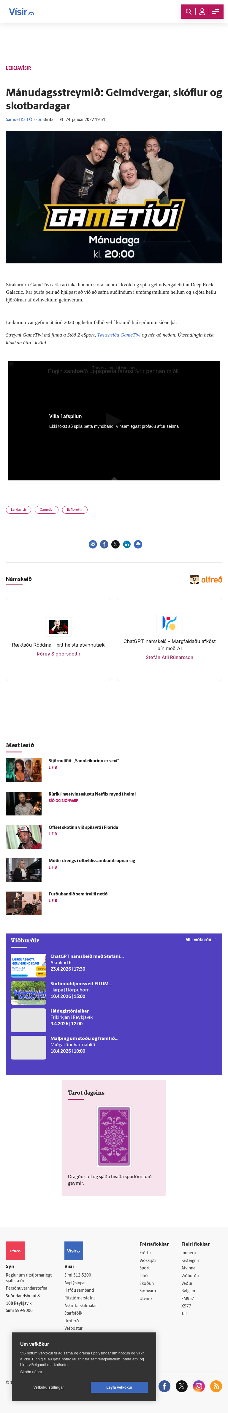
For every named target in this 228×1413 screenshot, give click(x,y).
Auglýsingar (75, 1283)
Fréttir (145, 1253)
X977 (186, 1306)
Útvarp (146, 1299)
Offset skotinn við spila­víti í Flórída (83, 828)
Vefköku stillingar (49, 1387)
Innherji (188, 1253)
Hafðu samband (79, 1290)
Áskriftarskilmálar (80, 1306)
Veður (186, 1284)
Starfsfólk (73, 1313)
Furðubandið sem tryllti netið (78, 894)
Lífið (144, 1276)
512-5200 (82, 1275)
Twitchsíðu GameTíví (118, 335)
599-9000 (24, 1311)
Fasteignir (190, 1261)
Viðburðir (190, 1276)
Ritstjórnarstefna (80, 1298)
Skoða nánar (31, 1372)
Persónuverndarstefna (26, 1288)
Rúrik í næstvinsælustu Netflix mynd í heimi (92, 794)
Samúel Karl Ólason (24, 120)
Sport (145, 1268)
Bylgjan (188, 1291)
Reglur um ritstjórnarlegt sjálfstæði (29, 1278)
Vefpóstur (73, 1328)
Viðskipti (148, 1261)
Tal (184, 1314)
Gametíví (46, 510)
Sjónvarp (148, 1291)
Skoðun (147, 1284)
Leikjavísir (18, 510)
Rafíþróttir (75, 510)
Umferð (71, 1321)
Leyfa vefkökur (119, 1387)
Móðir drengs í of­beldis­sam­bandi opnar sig (92, 861)
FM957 (187, 1299)
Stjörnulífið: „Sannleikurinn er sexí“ (84, 761)
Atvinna (188, 1268)
